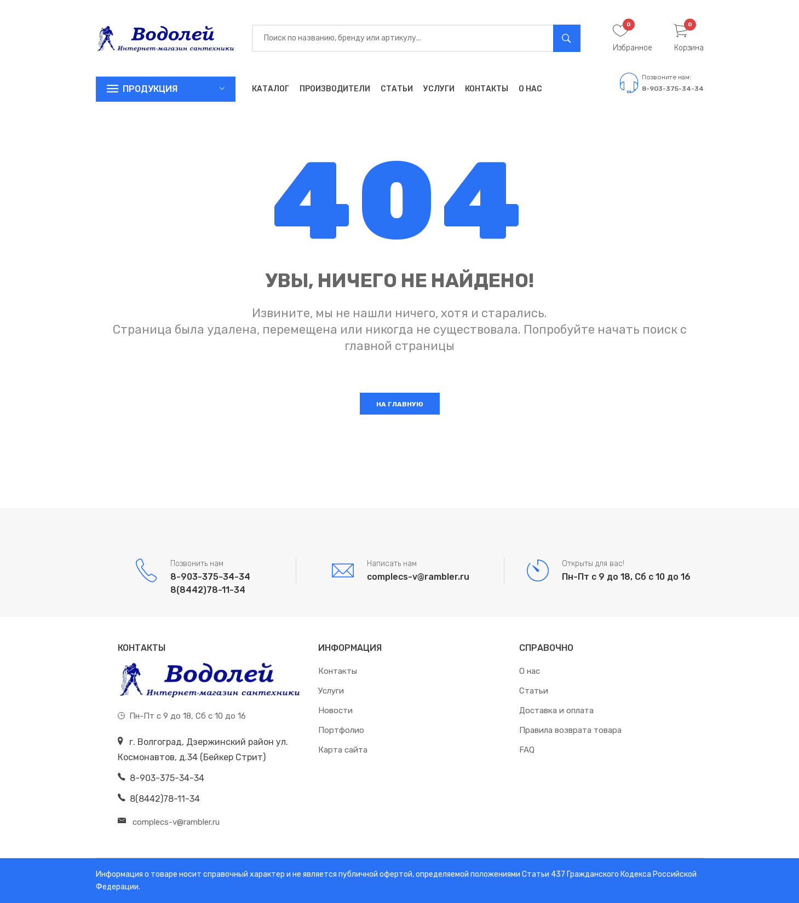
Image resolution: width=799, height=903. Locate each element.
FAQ (526, 750)
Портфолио (341, 730)
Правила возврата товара (570, 730)
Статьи (397, 89)
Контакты (486, 89)
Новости (335, 710)
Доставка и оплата (556, 710)
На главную (399, 404)
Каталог (270, 89)
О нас (530, 89)
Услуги (439, 89)
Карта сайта (342, 750)
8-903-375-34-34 (673, 88)
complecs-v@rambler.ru (418, 577)
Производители (335, 89)
